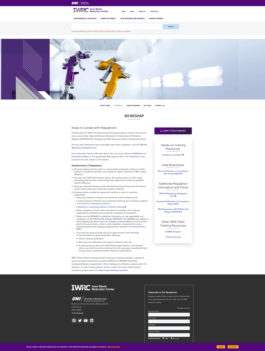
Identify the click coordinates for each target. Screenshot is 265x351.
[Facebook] (74, 320)
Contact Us (154, 11)
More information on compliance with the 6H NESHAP (173, 172)
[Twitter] (80, 320)
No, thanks (233, 347)
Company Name (154, 331)
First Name (152, 318)
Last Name (152, 325)
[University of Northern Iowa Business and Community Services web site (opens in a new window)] (89, 299)
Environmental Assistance (85, 19)
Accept (220, 347)
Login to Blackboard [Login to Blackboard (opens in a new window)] (174, 130)
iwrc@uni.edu (78, 313)
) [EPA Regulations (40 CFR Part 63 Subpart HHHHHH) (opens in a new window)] (181, 211)
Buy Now (147, 106)
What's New (105, 106)
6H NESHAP (118, 106)
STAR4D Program (173, 231)
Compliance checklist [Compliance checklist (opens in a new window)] (172, 154)
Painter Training (156, 19)
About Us (142, 11)
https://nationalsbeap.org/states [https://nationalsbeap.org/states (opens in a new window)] (113, 270)
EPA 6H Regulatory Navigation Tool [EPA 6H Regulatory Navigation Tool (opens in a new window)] (173, 194)
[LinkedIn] (91, 320)
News (132, 11)
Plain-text (176, 338)
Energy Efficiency (108, 19)
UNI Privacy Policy (113, 347)
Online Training (133, 106)
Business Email (154, 311)
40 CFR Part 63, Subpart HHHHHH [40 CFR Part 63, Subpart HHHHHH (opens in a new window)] (106, 218)
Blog (123, 11)
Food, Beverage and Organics (132, 19)
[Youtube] (85, 320)
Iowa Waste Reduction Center (82, 31)
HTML (166, 338)
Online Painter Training (114, 31)
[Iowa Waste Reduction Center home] (93, 287)
